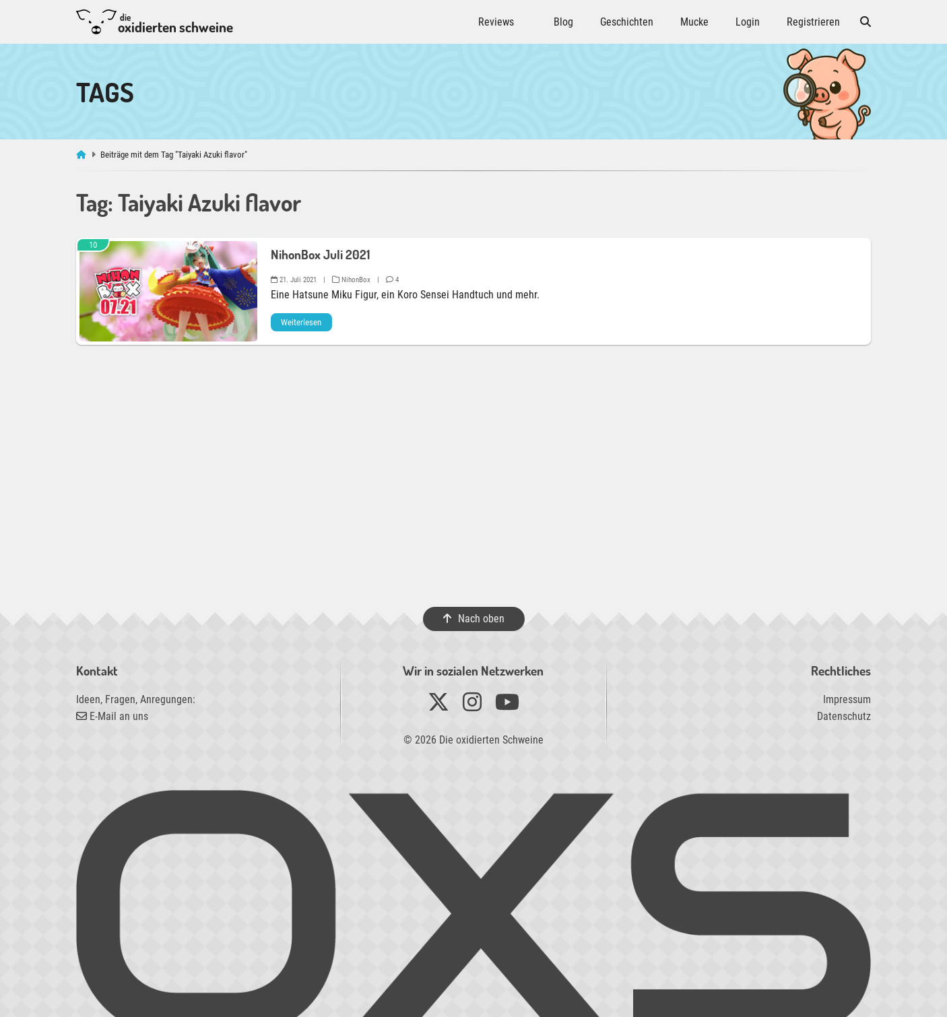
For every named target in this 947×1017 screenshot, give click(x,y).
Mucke (694, 21)
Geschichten (626, 21)
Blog (563, 21)
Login (748, 21)
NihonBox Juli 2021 (320, 254)
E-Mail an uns (112, 716)
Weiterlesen (301, 322)
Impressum (847, 699)
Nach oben (473, 618)
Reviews (496, 21)
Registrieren (813, 21)
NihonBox (351, 279)
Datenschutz (844, 716)
